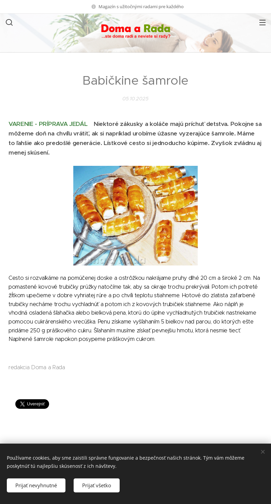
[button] (8, 22)
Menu (262, 22)
